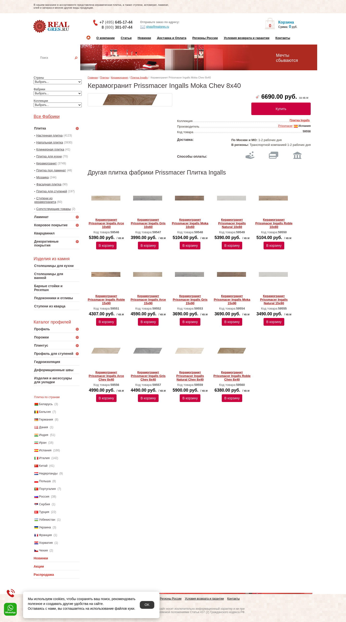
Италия (44, 458)
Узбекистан (47, 519)
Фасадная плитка (49, 184)
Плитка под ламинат (51, 170)
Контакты (282, 38)
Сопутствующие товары (53, 209)
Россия (44, 496)
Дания (43, 427)
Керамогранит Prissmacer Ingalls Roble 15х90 (106, 299)
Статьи (126, 38)
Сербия (44, 504)
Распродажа (44, 575)
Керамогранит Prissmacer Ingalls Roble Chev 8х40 (232, 375)
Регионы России (205, 38)
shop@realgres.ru (154, 27)
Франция (45, 535)
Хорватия (46, 542)
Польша (44, 481)
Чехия (43, 550)
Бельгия (45, 412)
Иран (42, 442)
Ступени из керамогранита (45, 200)
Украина (45, 527)
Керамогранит (46, 163)
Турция (44, 512)
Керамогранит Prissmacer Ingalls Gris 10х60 (148, 223)
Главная (93, 77)
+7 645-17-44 (115, 22)
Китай (43, 465)
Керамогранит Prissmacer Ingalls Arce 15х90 (148, 299)
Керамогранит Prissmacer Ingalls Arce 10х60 (106, 223)
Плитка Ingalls (139, 77)
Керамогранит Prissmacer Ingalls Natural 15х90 (274, 299)
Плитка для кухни (49, 156)
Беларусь (46, 404)
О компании (105, 38)
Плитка (104, 77)
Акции (39, 566)
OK (147, 605)
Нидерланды (48, 473)
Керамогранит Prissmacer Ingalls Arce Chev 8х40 (106, 375)
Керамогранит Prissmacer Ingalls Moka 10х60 (190, 223)
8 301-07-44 (117, 27)
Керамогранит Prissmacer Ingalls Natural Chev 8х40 (190, 375)
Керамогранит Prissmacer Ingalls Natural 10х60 (232, 223)
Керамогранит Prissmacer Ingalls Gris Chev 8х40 (148, 375)
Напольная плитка (49, 142)
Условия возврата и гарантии (246, 38)
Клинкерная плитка (50, 149)
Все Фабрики (47, 116)
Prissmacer (285, 126)
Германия (46, 419)
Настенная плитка (61, 64)
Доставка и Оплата (171, 38)
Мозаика (42, 177)
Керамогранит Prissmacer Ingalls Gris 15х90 (190, 299)
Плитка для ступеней (51, 191)
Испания (45, 450)
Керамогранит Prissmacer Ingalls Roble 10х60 (274, 223)
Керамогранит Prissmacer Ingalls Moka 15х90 (232, 299)
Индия (43, 435)
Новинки (144, 38)
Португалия (47, 489)
